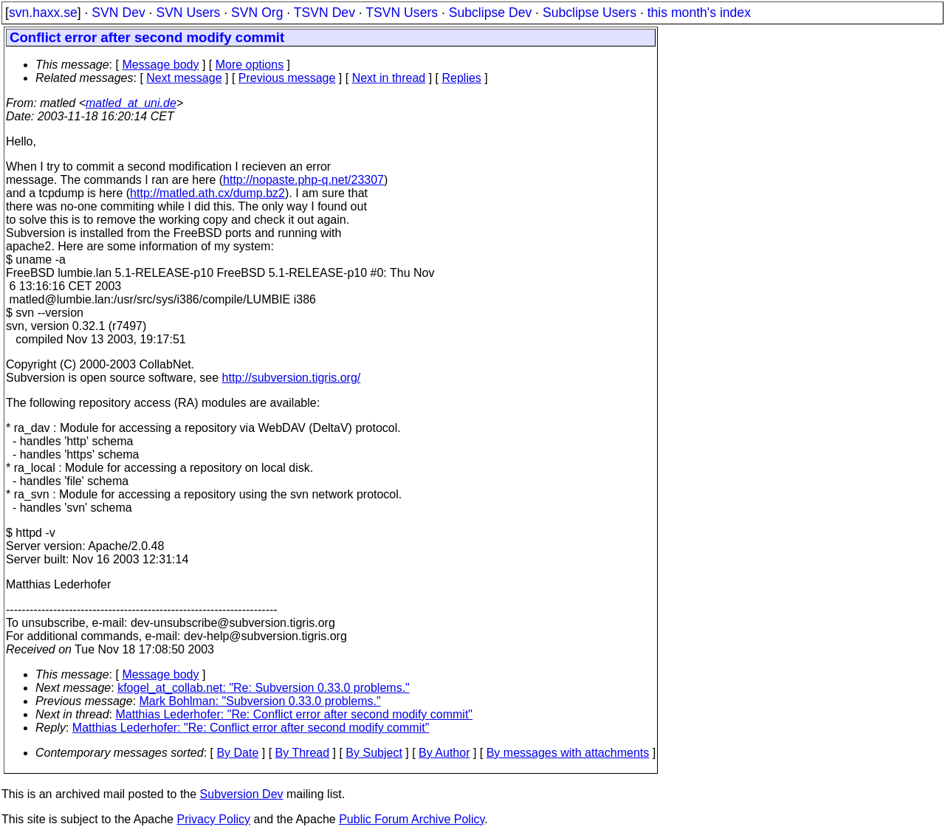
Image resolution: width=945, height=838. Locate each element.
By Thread (302, 752)
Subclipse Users (589, 12)
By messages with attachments (568, 752)
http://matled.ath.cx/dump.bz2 (207, 193)
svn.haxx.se (43, 12)
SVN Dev (118, 12)
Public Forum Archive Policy (411, 819)
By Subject (374, 752)
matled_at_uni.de (131, 103)
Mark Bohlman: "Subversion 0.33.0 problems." (260, 701)
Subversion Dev (242, 794)
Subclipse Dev (490, 12)
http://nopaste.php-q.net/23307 (303, 180)
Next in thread (389, 78)
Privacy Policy (213, 819)
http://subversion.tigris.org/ (291, 377)
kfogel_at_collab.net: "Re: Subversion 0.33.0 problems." (263, 687)
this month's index (699, 12)
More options (250, 64)
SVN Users (188, 12)
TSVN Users (401, 12)
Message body (160, 64)
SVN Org (257, 12)
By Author (444, 752)
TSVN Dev (324, 12)
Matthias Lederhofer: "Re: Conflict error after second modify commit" (294, 714)
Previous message (287, 78)
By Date (237, 752)
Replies (461, 78)
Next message (183, 78)
